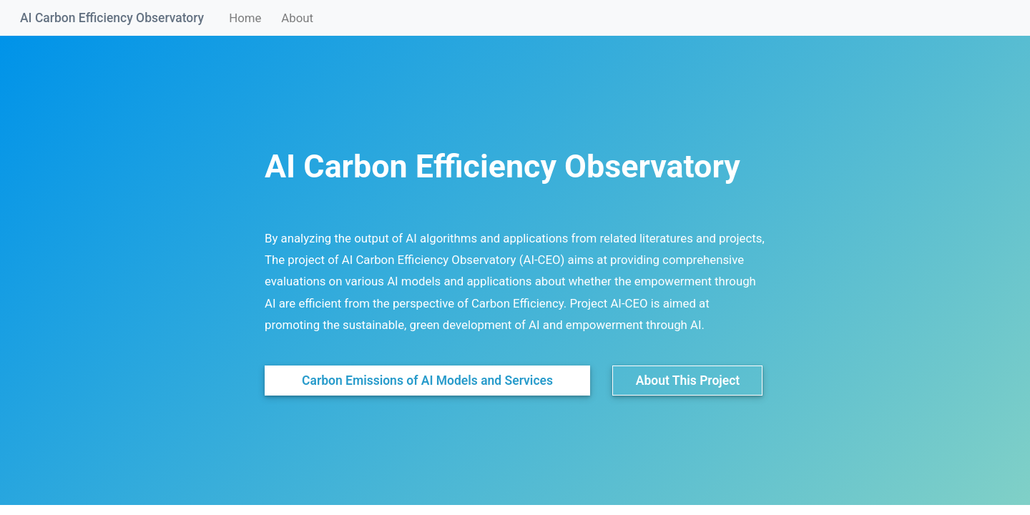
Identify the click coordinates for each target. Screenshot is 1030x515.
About (297, 18)
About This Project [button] (688, 380)
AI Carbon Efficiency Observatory (112, 18)
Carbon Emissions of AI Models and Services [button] (427, 380)
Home (247, 17)
